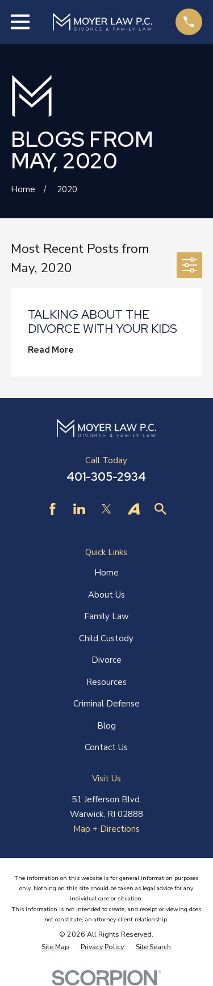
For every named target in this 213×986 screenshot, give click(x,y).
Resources (106, 682)
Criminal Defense (106, 703)
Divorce (106, 660)
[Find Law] (160, 509)
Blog (106, 725)
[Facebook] (53, 509)
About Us (106, 594)
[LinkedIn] (79, 509)
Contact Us (106, 747)
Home (106, 572)
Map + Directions (106, 829)
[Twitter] (106, 509)
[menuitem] (55, 947)
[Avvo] (134, 509)
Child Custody (106, 638)
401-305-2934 (106, 476)
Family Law (106, 616)
